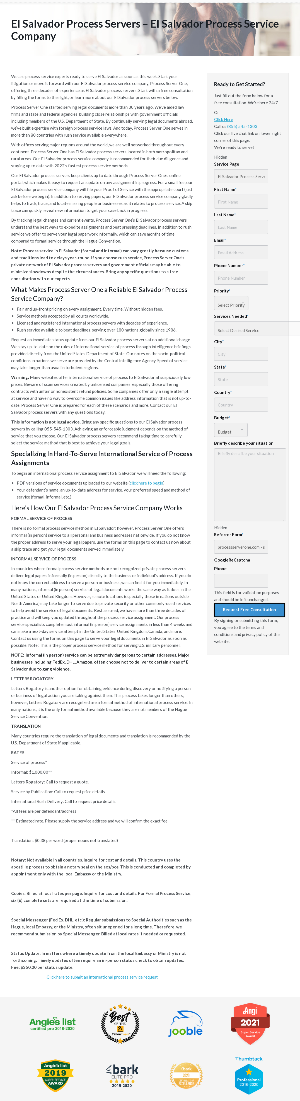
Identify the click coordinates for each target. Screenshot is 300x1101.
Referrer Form (228, 534)
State (220, 366)
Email (220, 240)
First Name (225, 189)
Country (223, 392)
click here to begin (146, 482)
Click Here (223, 119)
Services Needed (231, 316)
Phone (220, 568)
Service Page (226, 163)
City (219, 341)
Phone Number (229, 265)
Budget (222, 417)
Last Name (225, 214)
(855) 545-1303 (242, 126)
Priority (222, 290)
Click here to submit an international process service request (102, 976)
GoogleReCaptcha (232, 559)
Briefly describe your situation (244, 443)
